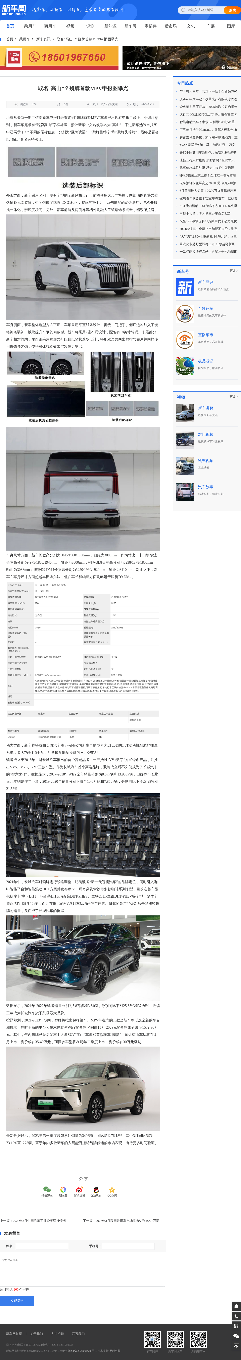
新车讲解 (205, 408)
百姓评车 (205, 308)
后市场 (171, 26)
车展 (211, 26)
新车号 (131, 26)
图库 (231, 26)
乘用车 (30, 26)
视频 (70, 26)
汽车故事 (205, 487)
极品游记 (205, 361)
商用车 (50, 26)
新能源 (110, 26)
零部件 (151, 26)
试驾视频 (205, 461)
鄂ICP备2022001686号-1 (82, 1350)
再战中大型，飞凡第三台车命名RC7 (205, 213)
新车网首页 (14, 1334)
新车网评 (205, 282)
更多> (234, 270)
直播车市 (205, 335)
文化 (191, 26)
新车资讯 (43, 39)
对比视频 (205, 434)
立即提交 (17, 1300)
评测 (90, 26)
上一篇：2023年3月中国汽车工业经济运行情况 (33, 1220)
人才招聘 (57, 1334)
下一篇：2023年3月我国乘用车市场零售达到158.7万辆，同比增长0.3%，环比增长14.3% (144, 1220)
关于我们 (36, 1334)
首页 (10, 26)
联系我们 (78, 1334)
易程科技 (115, 1350)
